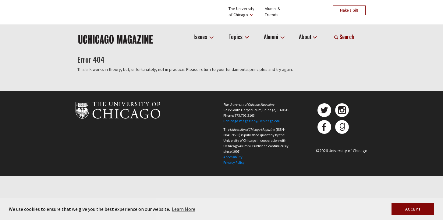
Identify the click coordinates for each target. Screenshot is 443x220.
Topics (236, 37)
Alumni (271, 37)
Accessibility (233, 157)
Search (344, 37)
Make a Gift (349, 10)
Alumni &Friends (272, 11)
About (305, 37)
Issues (200, 37)
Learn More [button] (183, 209)
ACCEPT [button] (413, 209)
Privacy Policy (234, 162)
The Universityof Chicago (241, 11)
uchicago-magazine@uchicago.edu (251, 121)
